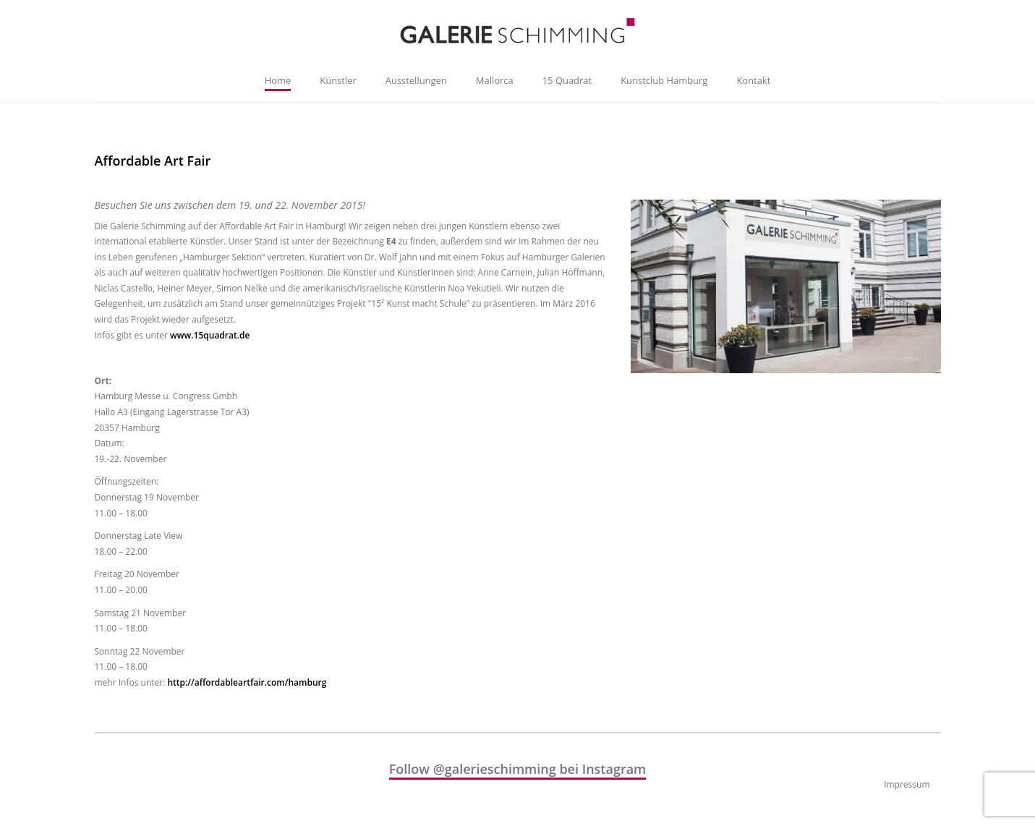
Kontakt (753, 80)
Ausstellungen (416, 80)
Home (278, 80)
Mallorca (495, 80)
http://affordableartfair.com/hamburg (246, 682)
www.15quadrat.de (210, 335)
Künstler (338, 80)
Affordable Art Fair (153, 160)
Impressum (906, 784)
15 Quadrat (567, 80)
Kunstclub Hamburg (664, 80)
